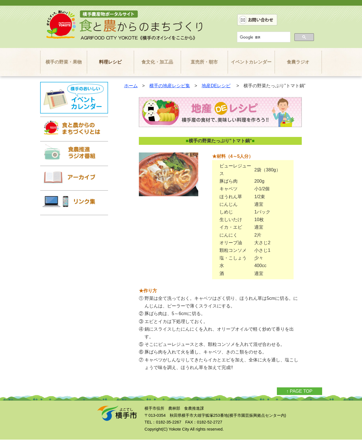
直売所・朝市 (204, 62)
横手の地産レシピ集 (169, 85)
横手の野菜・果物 (64, 62)
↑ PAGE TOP (299, 391)
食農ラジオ (298, 62)
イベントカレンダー (251, 62)
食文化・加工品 (157, 62)
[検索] (263, 37)
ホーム (131, 85)
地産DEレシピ (216, 85)
